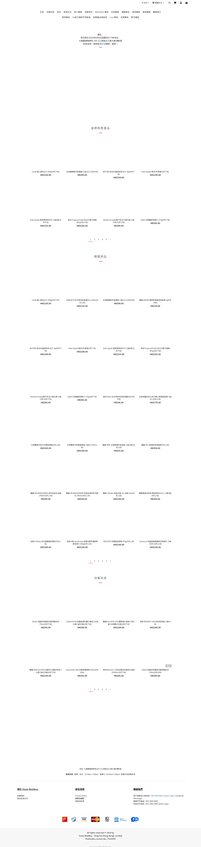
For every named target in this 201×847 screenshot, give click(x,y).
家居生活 (68, 12)
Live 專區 (114, 17)
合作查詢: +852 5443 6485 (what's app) (153, 803)
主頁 (42, 12)
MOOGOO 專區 (102, 12)
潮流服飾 (136, 12)
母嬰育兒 (89, 12)
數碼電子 (157, 12)
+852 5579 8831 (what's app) (162, 795)
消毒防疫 (50, 12)
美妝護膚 (147, 12)
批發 (135, 803)
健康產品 (125, 12)
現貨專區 (66, 17)
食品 (59, 12)
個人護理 (78, 12)
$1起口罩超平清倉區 (81, 17)
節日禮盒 (135, 17)
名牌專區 (125, 17)
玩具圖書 (115, 12)
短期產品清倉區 (100, 17)
